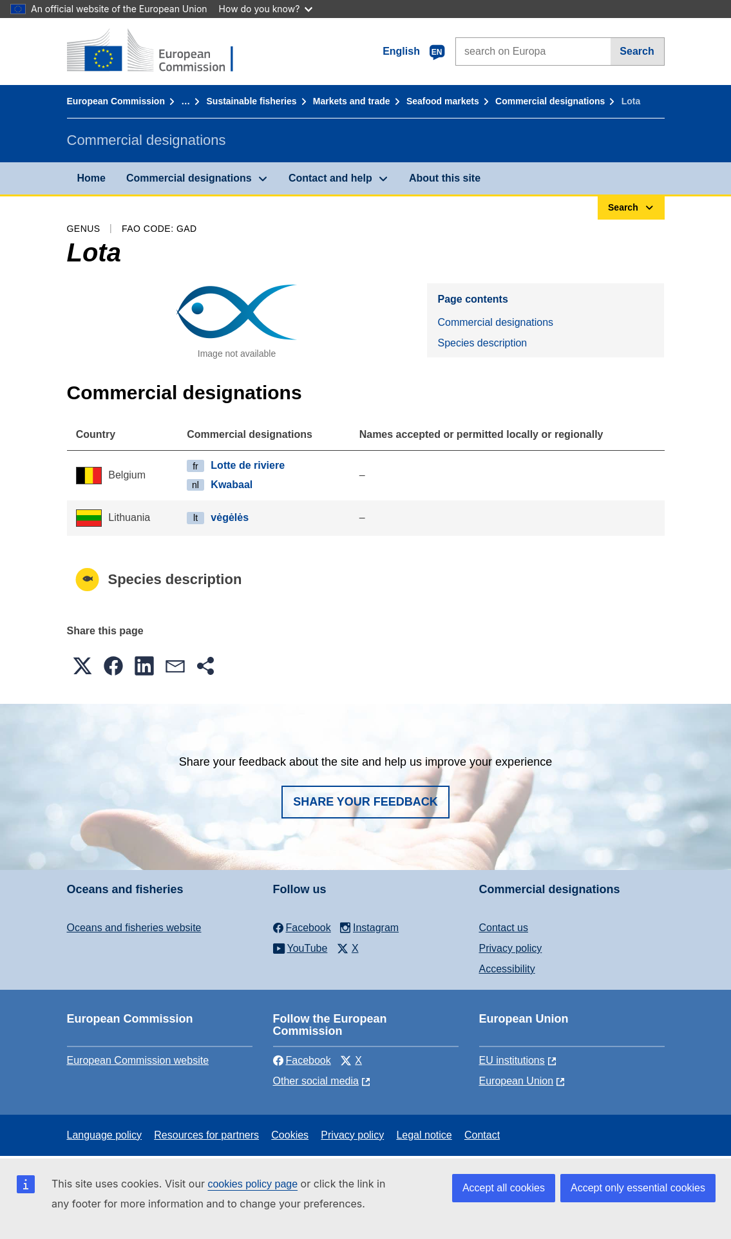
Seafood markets (442, 101)
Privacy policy (510, 948)
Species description (482, 342)
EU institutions (512, 1060)
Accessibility (507, 968)
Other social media (316, 1080)
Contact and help (330, 178)
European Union (516, 1080)
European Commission (116, 101)
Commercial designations (550, 101)
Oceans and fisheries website (134, 927)
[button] (82, 666)
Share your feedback (365, 801)
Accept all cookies (503, 1187)
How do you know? (266, 8)
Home (91, 178)
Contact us (503, 927)
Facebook (302, 1060)
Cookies (290, 1135)
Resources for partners (206, 1135)
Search (637, 51)
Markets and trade (351, 101)
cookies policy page (252, 1183)
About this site (444, 178)
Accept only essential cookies (638, 1187)
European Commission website (138, 1060)
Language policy (104, 1135)
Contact (482, 1135)
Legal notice (423, 1135)
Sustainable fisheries (252, 101)
